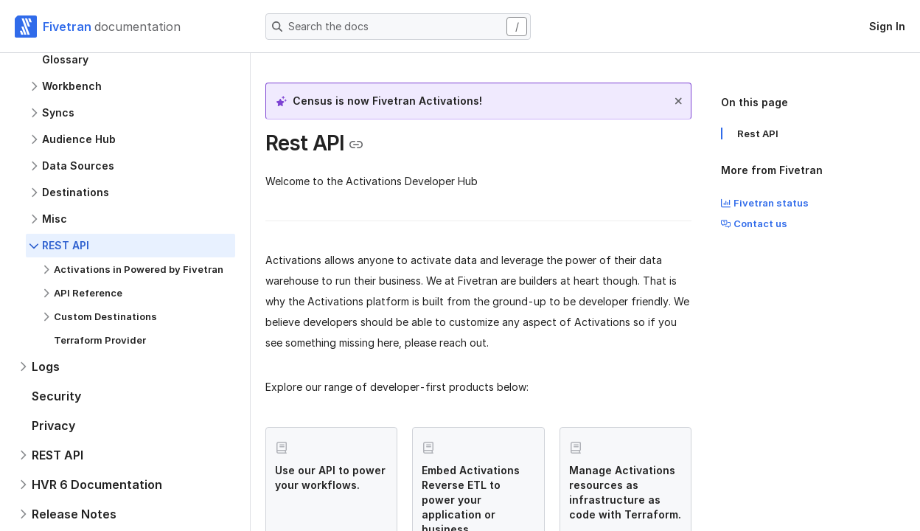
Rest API (757, 133)
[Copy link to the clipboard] (356, 144)
